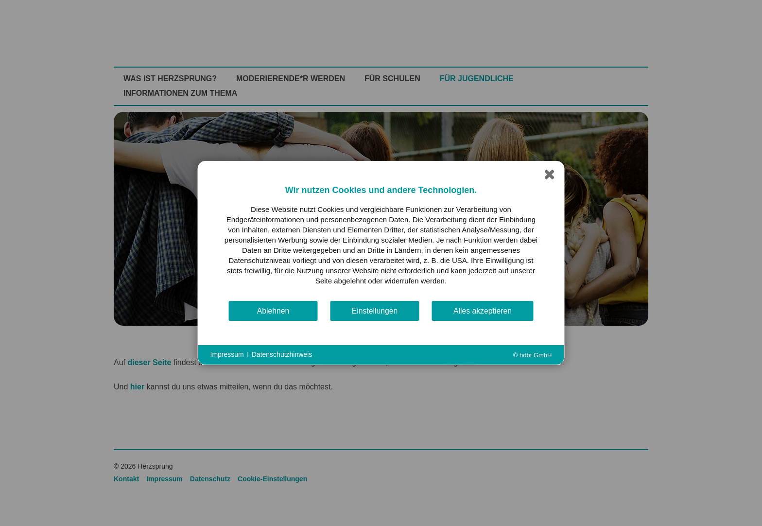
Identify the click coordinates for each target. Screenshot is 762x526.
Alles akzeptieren (482, 311)
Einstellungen (375, 311)
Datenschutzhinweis (282, 354)
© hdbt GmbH (532, 355)
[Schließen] (549, 176)
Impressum (227, 354)
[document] (381, 242)
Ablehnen (273, 311)
